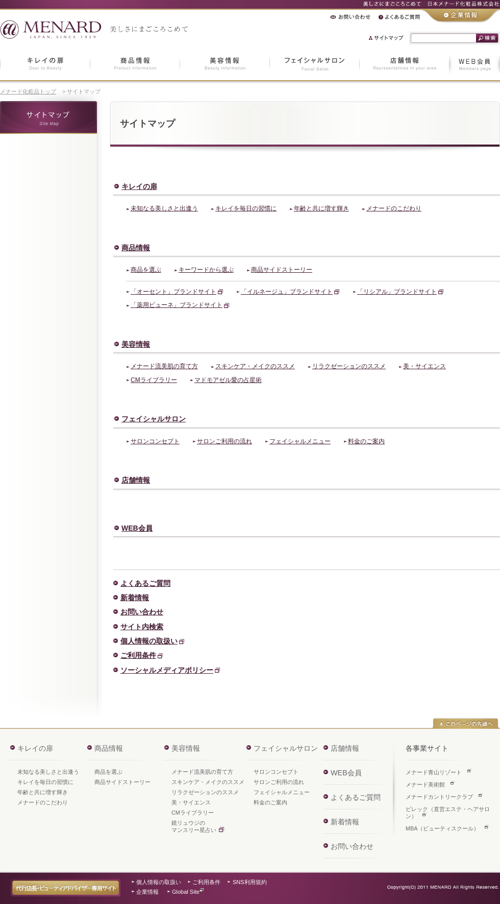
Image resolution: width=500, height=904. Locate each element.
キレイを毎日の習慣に (246, 208)
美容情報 (135, 344)
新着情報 (134, 597)
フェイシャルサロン (153, 419)
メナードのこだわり (393, 208)
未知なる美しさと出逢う (164, 208)
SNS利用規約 (250, 882)
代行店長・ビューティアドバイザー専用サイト (65, 887)
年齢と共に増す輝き (321, 208)
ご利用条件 (138, 655)
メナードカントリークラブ (439, 797)
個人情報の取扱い (149, 641)
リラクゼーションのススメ (349, 366)
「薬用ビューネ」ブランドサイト (176, 304)
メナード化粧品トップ (28, 91)
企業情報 (147, 892)
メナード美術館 (425, 784)
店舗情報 (135, 480)
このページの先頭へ (465, 723)
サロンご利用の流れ (224, 441)
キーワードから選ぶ (206, 269)
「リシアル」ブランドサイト (397, 291)
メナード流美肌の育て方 (164, 366)
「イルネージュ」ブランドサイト (287, 291)
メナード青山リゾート (434, 772)
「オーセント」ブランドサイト (173, 291)
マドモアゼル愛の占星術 (228, 380)
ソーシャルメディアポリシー (166, 670)
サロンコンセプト (155, 441)
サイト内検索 (141, 627)
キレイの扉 (139, 186)
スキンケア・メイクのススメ (255, 366)
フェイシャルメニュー (300, 441)
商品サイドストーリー (281, 269)
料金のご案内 (366, 441)
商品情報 (135, 248)
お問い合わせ (141, 612)
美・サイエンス (424, 366)
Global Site (185, 892)
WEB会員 (137, 528)
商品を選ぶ (146, 269)
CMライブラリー (154, 380)
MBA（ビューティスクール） (442, 828)
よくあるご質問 (145, 583)
